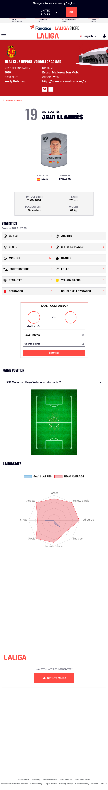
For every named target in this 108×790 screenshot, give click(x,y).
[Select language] (88, 36)
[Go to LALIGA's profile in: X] (44, 89)
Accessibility (36, 783)
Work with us (66, 779)
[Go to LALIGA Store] (54, 27)
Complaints (23, 779)
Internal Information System (14, 783)
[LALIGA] (48, 36)
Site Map (36, 779)
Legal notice (51, 783)
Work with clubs (82, 779)
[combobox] (54, 335)
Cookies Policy (82, 783)
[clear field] (83, 335)
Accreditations (50, 779)
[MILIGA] (103, 36)
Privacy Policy (66, 783)
